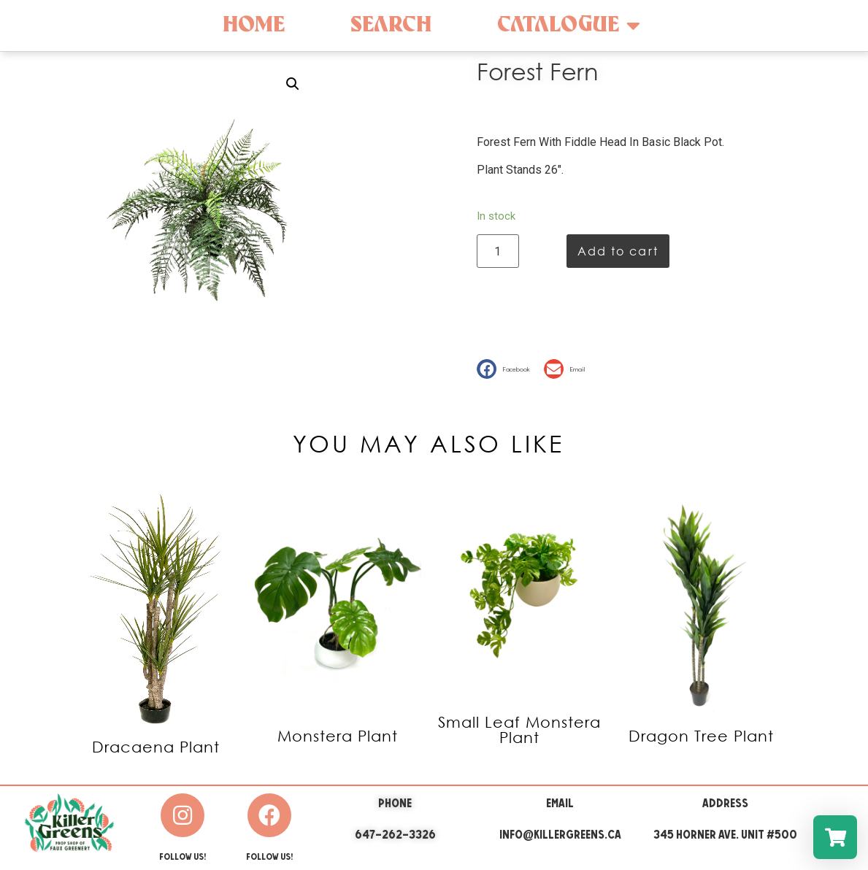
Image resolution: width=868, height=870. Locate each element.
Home (254, 25)
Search (390, 25)
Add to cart (617, 250)
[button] (507, 369)
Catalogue (568, 25)
